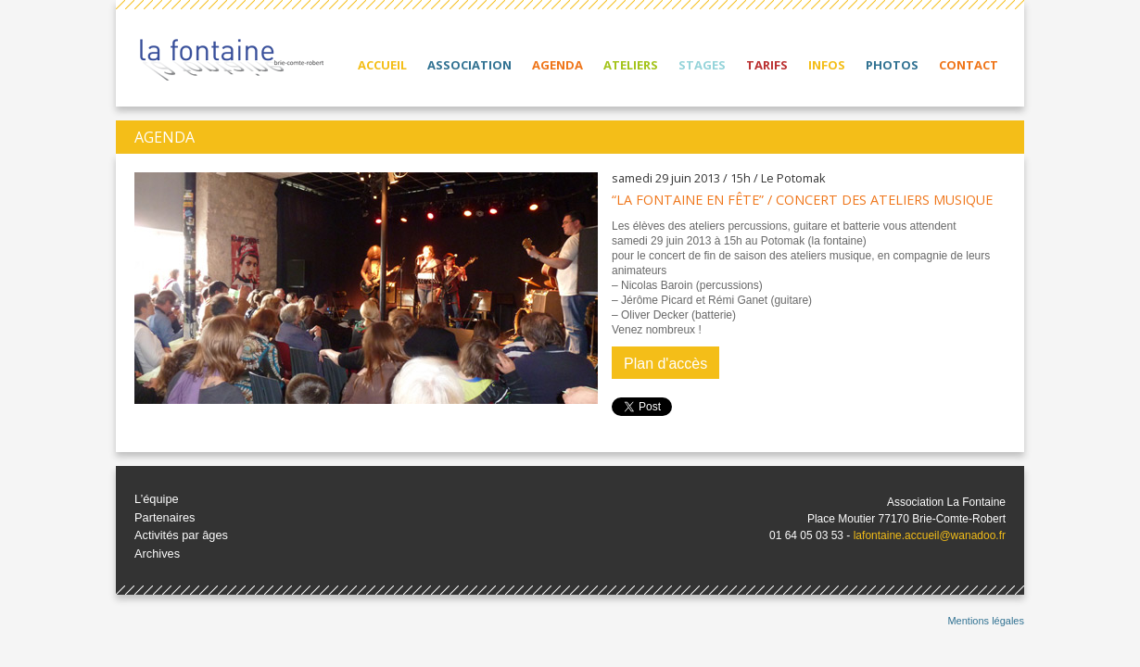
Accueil (382, 65)
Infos (826, 65)
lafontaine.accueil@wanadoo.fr (930, 535)
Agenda (557, 65)
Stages (702, 65)
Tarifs (767, 65)
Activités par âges (181, 535)
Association (469, 65)
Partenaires (164, 517)
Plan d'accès (665, 363)
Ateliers (630, 65)
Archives (157, 553)
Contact (968, 65)
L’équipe (156, 499)
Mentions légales (985, 620)
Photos (892, 65)
